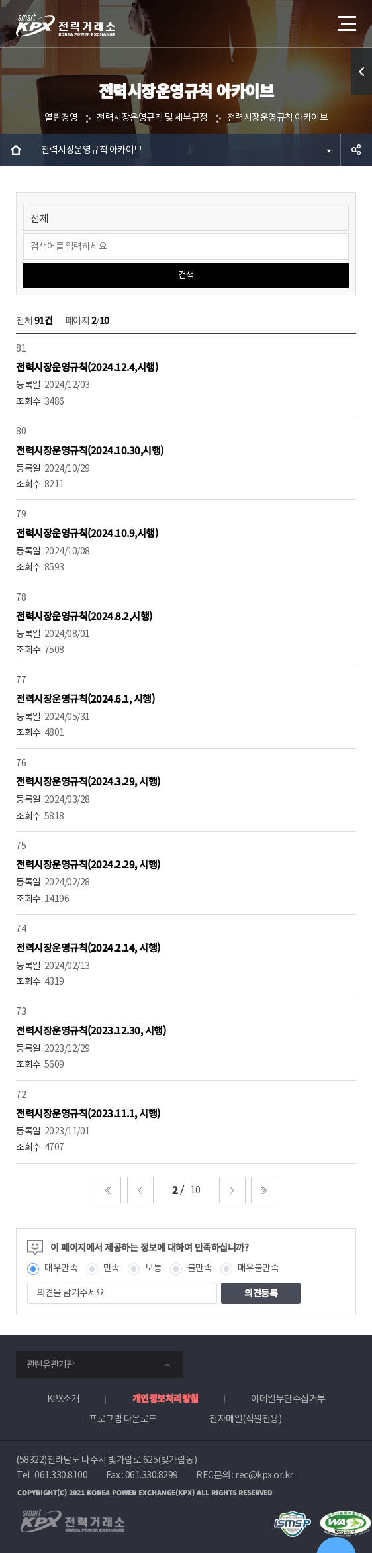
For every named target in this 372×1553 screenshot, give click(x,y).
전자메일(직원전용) (245, 1419)
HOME (16, 150)
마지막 (264, 1190)
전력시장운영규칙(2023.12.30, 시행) (90, 1030)
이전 (140, 1190)
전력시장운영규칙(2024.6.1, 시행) (85, 698)
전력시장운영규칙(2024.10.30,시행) (89, 450)
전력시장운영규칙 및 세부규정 (152, 117)
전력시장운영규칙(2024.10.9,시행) (87, 533)
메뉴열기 (345, 19)
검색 (186, 275)
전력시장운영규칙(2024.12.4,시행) (87, 367)
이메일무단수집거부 (288, 1399)
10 (195, 1189)
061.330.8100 (60, 1475)
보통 (153, 1268)
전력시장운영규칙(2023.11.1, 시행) (88, 1113)
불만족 (199, 1268)
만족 (111, 1268)
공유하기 (356, 150)
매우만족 (60, 1268)
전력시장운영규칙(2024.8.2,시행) (84, 616)
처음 (108, 1190)
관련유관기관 (50, 1364)
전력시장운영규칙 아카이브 (277, 117)
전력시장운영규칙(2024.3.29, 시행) (88, 781)
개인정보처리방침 (165, 1398)
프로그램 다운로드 (123, 1419)
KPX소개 (63, 1399)
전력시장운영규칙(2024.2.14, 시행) (88, 947)
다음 (232, 1190)
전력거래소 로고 (65, 25)
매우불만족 (258, 1268)
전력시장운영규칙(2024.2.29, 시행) (88, 864)
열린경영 (60, 117)
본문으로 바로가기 (0, 0)
